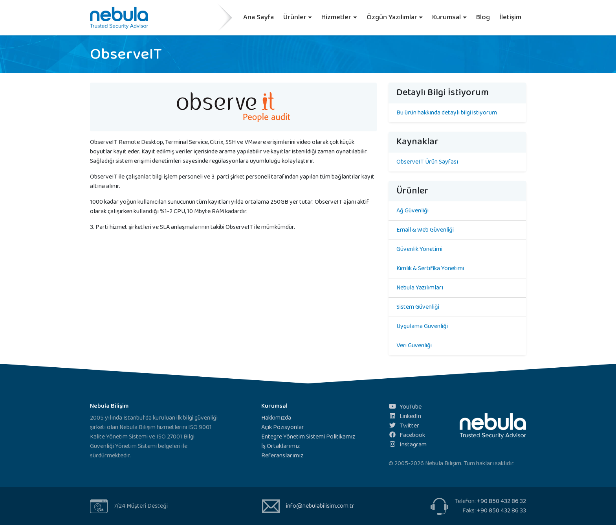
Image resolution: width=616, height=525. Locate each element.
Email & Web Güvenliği (425, 230)
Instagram (408, 444)
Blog (483, 17)
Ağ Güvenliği (412, 211)
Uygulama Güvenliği (422, 326)
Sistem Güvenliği (417, 307)
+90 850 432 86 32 (501, 501)
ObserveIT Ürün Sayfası (427, 162)
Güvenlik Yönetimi (419, 249)
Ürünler (294, 17)
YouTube (405, 407)
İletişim (510, 17)
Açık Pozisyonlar (282, 427)
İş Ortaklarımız (280, 446)
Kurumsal (446, 17)
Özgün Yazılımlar (392, 17)
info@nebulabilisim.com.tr (320, 506)
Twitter (404, 426)
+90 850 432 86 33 (501, 511)
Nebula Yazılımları (419, 288)
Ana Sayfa (258, 17)
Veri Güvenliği (414, 345)
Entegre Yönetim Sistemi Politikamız (308, 437)
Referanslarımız (282, 456)
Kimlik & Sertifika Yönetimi (430, 268)
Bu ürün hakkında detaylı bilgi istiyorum (446, 113)
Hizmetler (336, 17)
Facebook (407, 435)
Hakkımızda (276, 418)
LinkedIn (405, 416)
